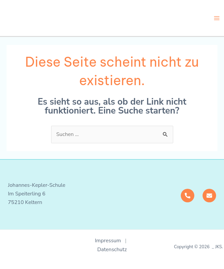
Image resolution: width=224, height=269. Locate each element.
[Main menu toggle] (216, 18)
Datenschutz (112, 249)
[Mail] (209, 195)
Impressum (110, 240)
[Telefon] (187, 195)
